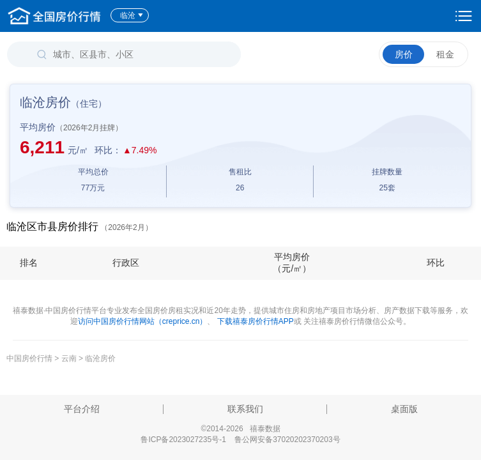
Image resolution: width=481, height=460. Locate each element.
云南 (69, 358)
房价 (404, 54)
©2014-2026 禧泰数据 (240, 428)
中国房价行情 (30, 358)
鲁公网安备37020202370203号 (287, 439)
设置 (464, 16)
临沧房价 (100, 358)
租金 (445, 54)
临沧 (132, 15)
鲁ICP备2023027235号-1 (183, 439)
